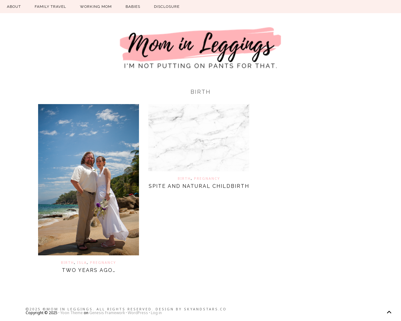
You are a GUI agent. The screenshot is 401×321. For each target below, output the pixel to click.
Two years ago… (89, 270)
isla (82, 262)
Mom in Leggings (200, 48)
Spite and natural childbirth (199, 186)
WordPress (138, 312)
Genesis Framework (107, 312)
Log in (156, 312)
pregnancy (103, 262)
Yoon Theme (71, 312)
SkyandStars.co (205, 309)
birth (67, 262)
